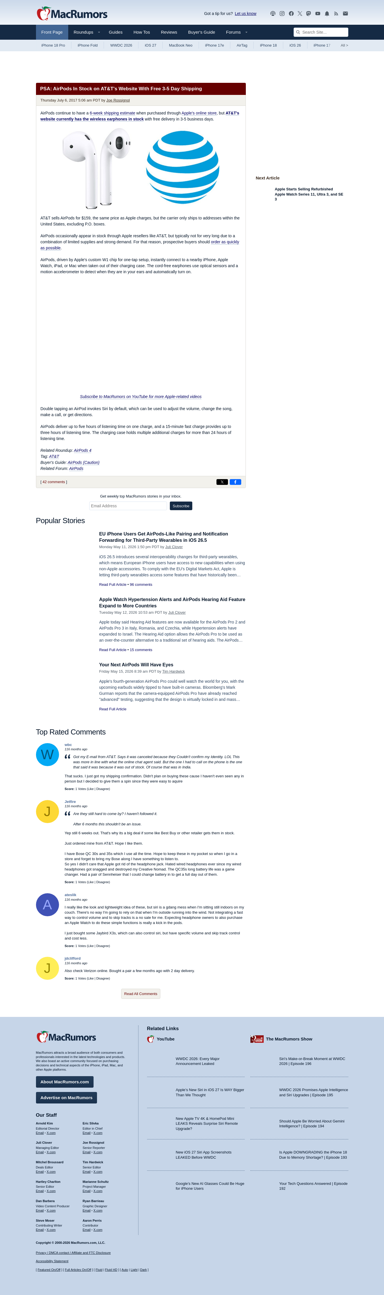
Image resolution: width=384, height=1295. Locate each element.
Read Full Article (113, 584)
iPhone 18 (268, 45)
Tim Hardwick (173, 671)
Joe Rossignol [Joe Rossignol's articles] (93, 1141)
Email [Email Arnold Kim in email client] (40, 1131)
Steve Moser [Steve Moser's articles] (45, 1219)
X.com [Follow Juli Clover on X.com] (51, 1151)
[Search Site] (321, 32)
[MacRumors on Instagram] (282, 14)
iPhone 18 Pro (53, 45)
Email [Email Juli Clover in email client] (40, 1151)
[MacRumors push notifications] (327, 14)
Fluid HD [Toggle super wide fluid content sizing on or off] (111, 1269)
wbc (68, 745)
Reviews (169, 32)
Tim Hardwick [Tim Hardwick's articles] (93, 1161)
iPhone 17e (214, 45)
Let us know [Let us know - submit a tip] (245, 13)
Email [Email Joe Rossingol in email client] (87, 1151)
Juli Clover (174, 547)
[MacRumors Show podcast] (273, 14)
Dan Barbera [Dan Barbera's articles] (45, 1200)
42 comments (54, 482)
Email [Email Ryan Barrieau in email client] (87, 1209)
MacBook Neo (181, 45)
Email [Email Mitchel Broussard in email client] (40, 1170)
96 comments (141, 584)
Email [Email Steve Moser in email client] (40, 1229)
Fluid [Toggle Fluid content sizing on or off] (99, 1269)
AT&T (54, 456)
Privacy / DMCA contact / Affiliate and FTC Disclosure (73, 1252)
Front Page (52, 32)
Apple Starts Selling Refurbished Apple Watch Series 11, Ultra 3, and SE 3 (309, 194)
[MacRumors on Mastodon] (308, 14)
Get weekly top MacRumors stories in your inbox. (141, 496)
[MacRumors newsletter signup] (345, 14)
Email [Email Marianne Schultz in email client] (87, 1190)
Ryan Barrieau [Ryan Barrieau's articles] (93, 1200)
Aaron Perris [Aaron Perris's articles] (92, 1219)
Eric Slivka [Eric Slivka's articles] (91, 1122)
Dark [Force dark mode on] (143, 1269)
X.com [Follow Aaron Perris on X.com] (98, 1229)
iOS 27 (150, 45)
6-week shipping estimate (112, 113)
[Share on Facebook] (235, 482)
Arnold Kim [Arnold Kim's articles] (44, 1122)
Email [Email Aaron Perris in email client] (87, 1229)
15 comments (141, 650)
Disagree (102, 789)
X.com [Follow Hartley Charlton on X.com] (51, 1190)
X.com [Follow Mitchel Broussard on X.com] (51, 1170)
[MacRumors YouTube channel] (318, 14)
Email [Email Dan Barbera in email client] (40, 1209)
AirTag (242, 45)
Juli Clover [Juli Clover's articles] (44, 1141)
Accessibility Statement (52, 1261)
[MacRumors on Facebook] (291, 14)
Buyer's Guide (201, 32)
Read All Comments (140, 994)
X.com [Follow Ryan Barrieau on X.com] (98, 1209)
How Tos (142, 32)
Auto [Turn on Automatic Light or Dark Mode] (124, 1269)
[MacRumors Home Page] (72, 14)
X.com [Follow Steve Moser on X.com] (51, 1229)
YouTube (166, 1038)
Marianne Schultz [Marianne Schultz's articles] (96, 1180)
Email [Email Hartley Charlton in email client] (40, 1190)
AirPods (76, 468)
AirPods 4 (83, 450)
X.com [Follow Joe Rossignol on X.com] (98, 1151)
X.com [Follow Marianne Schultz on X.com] (98, 1190)
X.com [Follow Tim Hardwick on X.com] (98, 1170)
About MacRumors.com (65, 1080)
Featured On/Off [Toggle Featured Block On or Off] (49, 1269)
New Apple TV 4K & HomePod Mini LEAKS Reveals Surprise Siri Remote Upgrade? (207, 1123)
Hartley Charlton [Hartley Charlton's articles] (48, 1180)
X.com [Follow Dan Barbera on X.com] (51, 1209)
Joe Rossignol (118, 100)
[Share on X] (222, 482)
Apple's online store (199, 113)
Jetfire (70, 801)
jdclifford (73, 958)
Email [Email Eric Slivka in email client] (87, 1131)
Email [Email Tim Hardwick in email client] (87, 1170)
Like (91, 789)
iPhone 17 (322, 45)
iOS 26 (295, 45)
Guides (116, 32)
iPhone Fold (88, 45)
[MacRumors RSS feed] (336, 14)
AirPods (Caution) (84, 462)
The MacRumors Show (289, 1038)
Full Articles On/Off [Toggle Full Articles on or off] (78, 1269)
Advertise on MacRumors (67, 1096)
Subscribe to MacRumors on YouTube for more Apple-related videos (140, 396)
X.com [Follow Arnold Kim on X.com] (51, 1131)
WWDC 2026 (121, 45)
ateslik (70, 895)
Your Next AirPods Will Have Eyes (138, 664)
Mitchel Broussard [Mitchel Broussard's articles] (50, 1161)
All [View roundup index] (344, 45)
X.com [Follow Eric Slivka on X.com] (98, 1131)
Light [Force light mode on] (134, 1269)
